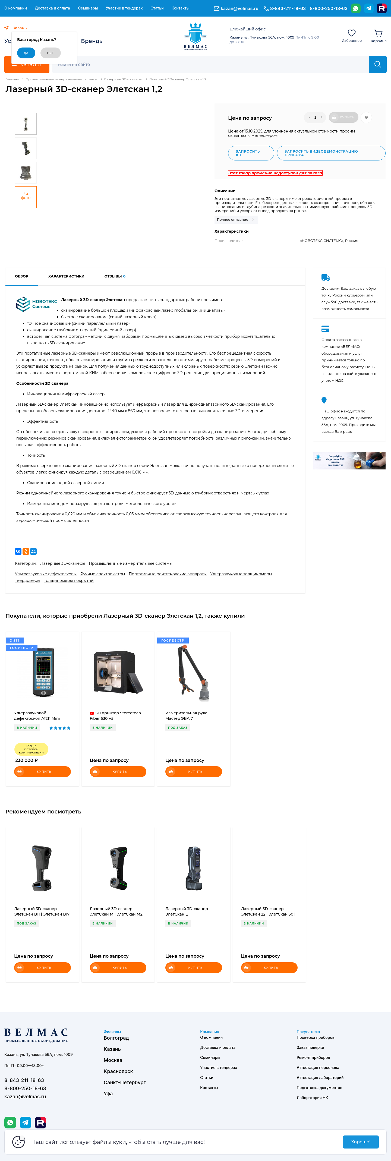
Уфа (108, 1093)
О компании (15, 8)
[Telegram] (369, 8)
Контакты (181, 8)
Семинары (88, 8)
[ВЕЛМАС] (195, 36)
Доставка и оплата (52, 8)
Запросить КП (248, 153)
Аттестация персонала (318, 1067)
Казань (112, 1049)
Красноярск (118, 1071)
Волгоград (116, 1038)
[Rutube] (382, 8)
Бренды (92, 41)
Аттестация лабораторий (320, 1077)
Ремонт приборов (313, 1057)
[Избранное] (352, 35)
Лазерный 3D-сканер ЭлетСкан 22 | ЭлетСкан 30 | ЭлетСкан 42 (268, 914)
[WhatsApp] (356, 8)
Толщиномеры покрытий (69, 580)
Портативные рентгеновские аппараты (168, 574)
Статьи (156, 8)
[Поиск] (213, 64)
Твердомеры (27, 580)
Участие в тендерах (124, 8)
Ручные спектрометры (102, 574)
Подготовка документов (319, 1087)
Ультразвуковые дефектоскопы (46, 574)
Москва (113, 1060)
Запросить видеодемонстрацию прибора (321, 153)
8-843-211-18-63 (288, 8)
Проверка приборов (316, 1037)
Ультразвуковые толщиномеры (241, 574)
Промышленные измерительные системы (130, 563)
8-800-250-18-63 (329, 8)
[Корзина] (379, 35)
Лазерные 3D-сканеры (62, 563)
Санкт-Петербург (125, 1082)
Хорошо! (360, 1141)
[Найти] (378, 64)
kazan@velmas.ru (239, 8)
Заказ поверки (310, 1047)
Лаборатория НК (312, 1097)
